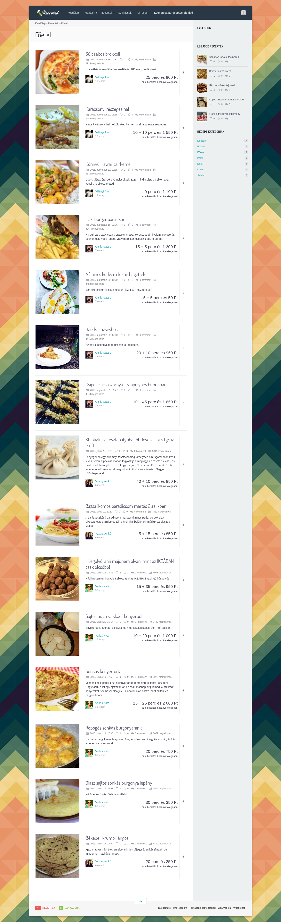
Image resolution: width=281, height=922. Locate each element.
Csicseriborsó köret (220, 71)
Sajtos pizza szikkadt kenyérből (226, 99)
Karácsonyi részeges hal (107, 109)
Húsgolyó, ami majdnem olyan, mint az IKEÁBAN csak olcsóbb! (129, 564)
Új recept (142, 12)
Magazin (91, 12)
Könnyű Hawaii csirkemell (108, 164)
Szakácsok (125, 12)
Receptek (108, 12)
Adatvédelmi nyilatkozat (231, 908)
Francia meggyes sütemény (224, 113)
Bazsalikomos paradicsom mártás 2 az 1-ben (125, 506)
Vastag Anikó (103, 481)
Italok (222, 158)
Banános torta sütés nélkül (224, 56)
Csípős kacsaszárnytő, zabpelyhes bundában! (126, 384)
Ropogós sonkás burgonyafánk (113, 728)
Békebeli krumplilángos (107, 838)
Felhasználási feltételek (203, 908)
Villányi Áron (102, 77)
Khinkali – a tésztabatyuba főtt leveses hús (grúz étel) (129, 442)
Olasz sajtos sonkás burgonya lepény (118, 783)
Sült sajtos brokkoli (102, 54)
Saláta (222, 175)
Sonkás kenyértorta (103, 671)
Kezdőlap (73, 12)
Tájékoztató (164, 908)
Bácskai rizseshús (101, 329)
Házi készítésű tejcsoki (222, 85)
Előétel (222, 146)
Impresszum (180, 908)
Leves (222, 169)
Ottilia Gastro (103, 246)
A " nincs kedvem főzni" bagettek (115, 274)
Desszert (222, 141)
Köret (222, 164)
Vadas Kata (102, 586)
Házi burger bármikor (104, 219)
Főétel (222, 152)
